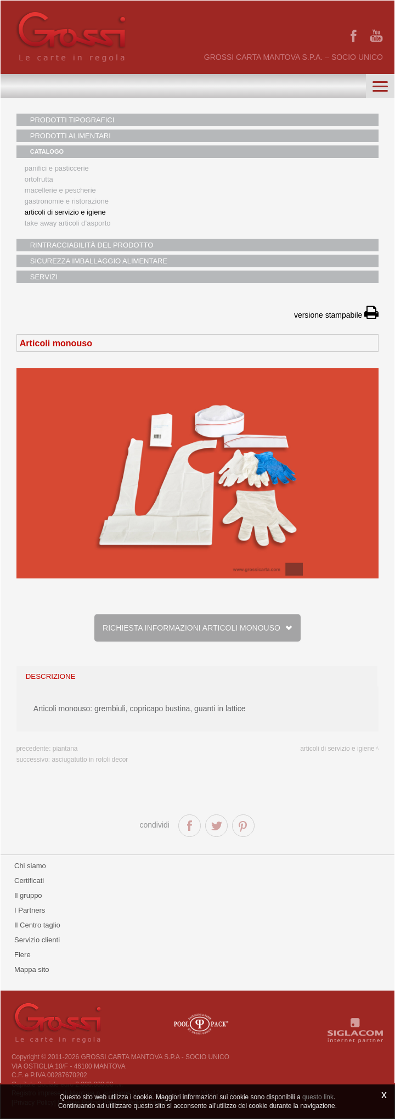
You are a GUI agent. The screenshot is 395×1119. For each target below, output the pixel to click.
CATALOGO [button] (47, 151)
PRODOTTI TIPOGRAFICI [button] (72, 120)
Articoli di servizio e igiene (65, 212)
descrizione (51, 676)
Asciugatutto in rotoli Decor (90, 759)
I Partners (29, 910)
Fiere (22, 955)
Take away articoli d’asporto (68, 223)
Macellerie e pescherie (60, 190)
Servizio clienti (37, 940)
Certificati (29, 880)
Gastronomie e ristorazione (67, 201)
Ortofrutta (39, 179)
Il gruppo (28, 895)
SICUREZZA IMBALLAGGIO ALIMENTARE (98, 261)
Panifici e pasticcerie (57, 168)
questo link (318, 1097)
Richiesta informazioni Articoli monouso (197, 627)
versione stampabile (336, 315)
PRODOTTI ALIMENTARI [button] (70, 136)
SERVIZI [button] (44, 277)
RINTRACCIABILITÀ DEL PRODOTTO (92, 245)
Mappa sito (31, 969)
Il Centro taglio (37, 925)
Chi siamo (30, 866)
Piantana (65, 748)
